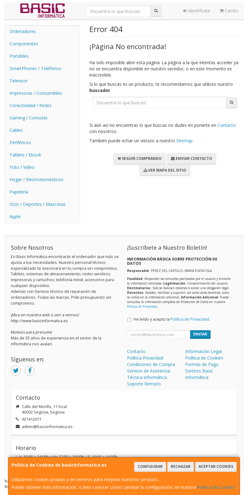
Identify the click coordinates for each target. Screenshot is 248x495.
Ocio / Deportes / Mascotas (38, 204)
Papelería (19, 192)
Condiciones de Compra (151, 364)
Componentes (24, 44)
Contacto (226, 125)
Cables (16, 130)
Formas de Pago (202, 364)
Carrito (229, 11)
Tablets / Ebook (25, 155)
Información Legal (203, 351)
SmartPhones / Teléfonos (35, 68)
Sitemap (184, 141)
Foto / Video (22, 167)
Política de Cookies (216, 487)
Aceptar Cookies (216, 466)
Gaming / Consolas (29, 118)
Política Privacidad (145, 358)
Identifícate (196, 11)
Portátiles (19, 56)
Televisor (19, 81)
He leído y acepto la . (172, 319)
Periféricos (20, 142)
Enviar (200, 334)
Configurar (150, 466)
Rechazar (180, 466)
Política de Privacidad (142, 306)
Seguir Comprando (140, 158)
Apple (15, 216)
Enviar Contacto (191, 158)
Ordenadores (23, 31)
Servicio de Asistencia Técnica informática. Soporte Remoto (148, 377)
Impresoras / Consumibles (36, 93)
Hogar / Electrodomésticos (36, 179)
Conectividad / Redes (31, 105)
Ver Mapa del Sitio (164, 170)
